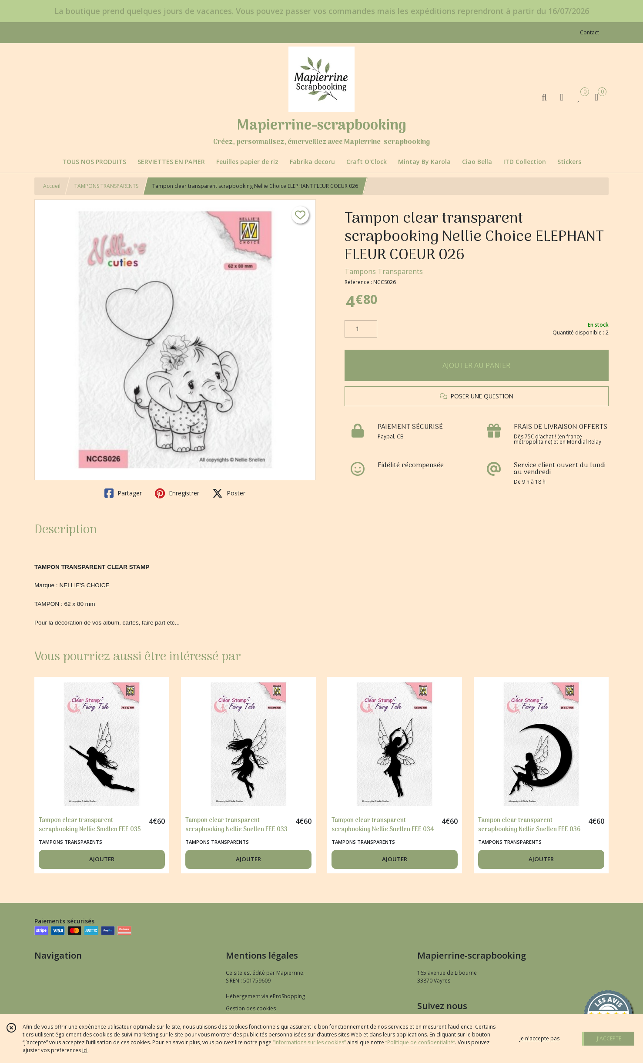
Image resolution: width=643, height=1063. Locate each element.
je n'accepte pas (539, 1038)
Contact (589, 32)
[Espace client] (562, 97)
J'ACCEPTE (609, 1038)
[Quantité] (361, 329)
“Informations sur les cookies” (309, 1042)
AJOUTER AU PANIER (476, 365)
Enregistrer (177, 493)
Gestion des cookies (251, 1008)
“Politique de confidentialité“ (420, 1042)
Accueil (51, 186)
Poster (228, 493)
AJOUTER (101, 859)
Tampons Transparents (384, 271)
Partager (123, 493)
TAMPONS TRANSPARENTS (106, 186)
